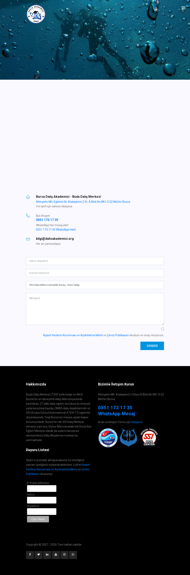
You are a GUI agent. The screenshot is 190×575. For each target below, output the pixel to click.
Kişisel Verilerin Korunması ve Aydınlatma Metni (73, 335)
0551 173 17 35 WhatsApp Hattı (56, 229)
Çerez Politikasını (118, 335)
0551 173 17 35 (47, 220)
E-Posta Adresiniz (38, 483)
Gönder (152, 345)
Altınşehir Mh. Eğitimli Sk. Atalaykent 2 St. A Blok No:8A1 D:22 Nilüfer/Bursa (83, 201)
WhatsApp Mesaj (116, 413)
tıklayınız (136, 422)
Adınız (31, 494)
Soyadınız (33, 506)
